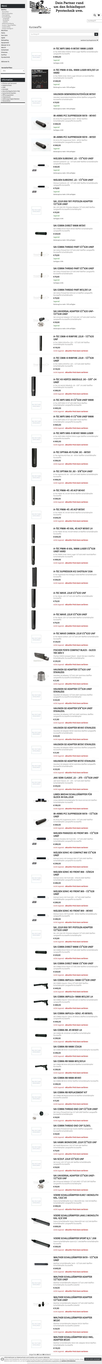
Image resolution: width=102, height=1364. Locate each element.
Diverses (4, 52)
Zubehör (4, 22)
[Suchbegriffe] (62, 34)
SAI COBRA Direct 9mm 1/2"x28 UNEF (73, 947)
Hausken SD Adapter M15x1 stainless (74, 744)
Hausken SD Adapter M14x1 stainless (74, 728)
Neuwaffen (5, 12)
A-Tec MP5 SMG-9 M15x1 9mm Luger (73, 48)
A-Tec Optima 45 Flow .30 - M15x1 (72, 452)
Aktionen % (5, 61)
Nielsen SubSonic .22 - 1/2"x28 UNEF (73, 180)
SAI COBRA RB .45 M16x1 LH (67, 1030)
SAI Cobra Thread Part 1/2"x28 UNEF (73, 247)
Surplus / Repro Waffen (8, 25)
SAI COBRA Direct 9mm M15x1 (69, 225)
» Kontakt (4, 89)
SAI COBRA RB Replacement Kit (70, 1092)
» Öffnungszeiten (7, 95)
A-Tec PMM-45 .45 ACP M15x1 (69, 509)
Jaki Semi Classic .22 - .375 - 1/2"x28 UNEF (76, 777)
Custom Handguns (7, 28)
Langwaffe (5, 18)
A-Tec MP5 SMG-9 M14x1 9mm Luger (73, 433)
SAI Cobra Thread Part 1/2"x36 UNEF (73, 268)
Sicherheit (5, 50)
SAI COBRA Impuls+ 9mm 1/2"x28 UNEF (74, 980)
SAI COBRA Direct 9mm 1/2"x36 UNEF (73, 963)
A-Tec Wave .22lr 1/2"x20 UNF (69, 593)
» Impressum (6, 97)
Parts (3, 33)
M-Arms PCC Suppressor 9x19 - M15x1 (74, 137)
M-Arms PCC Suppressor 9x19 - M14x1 (74, 115)
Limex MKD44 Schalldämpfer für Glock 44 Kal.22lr (72, 795)
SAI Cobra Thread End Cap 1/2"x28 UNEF (75, 1109)
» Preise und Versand (8, 83)
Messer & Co (5, 45)
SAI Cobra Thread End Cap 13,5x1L (72, 1125)
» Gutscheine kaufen (8, 93)
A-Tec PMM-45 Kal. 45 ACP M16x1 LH (73, 528)
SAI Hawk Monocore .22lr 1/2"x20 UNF (75, 1142)
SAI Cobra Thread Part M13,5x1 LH (72, 290)
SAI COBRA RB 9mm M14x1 (67, 1078)
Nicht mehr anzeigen (92, 1359)
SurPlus (4, 55)
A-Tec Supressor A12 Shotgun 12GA (73, 571)
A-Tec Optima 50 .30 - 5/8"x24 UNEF (73, 471)
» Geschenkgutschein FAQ (10, 91)
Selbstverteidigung (7, 23)
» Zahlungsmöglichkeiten (10, 99)
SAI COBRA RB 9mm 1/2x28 (67, 1046)
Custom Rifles (5, 27)
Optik (3, 38)
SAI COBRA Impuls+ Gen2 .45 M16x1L (73, 1013)
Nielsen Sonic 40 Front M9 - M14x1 (73, 911)
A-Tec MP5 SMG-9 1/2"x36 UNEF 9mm (73, 416)
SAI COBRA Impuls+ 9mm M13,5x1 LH (73, 996)
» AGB (3, 87)
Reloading (5, 40)
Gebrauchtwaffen (7, 13)
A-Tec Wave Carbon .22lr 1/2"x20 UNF (74, 633)
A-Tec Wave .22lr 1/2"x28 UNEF (70, 614)
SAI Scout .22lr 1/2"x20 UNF (68, 1159)
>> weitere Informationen (68, 1361)
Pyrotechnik (5, 57)
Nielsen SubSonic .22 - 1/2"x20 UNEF (73, 158)
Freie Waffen (5, 15)
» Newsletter (6, 101)
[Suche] (96, 34)
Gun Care (4, 35)
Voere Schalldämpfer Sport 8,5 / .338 (74, 1238)
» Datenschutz (6, 85)
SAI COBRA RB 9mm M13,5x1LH (69, 1061)
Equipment (5, 43)
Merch (3, 47)
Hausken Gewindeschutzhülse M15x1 (74, 94)
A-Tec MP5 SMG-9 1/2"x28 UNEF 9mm (73, 400)
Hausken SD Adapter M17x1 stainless (74, 761)
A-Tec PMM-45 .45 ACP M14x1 (69, 490)
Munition (4, 30)
